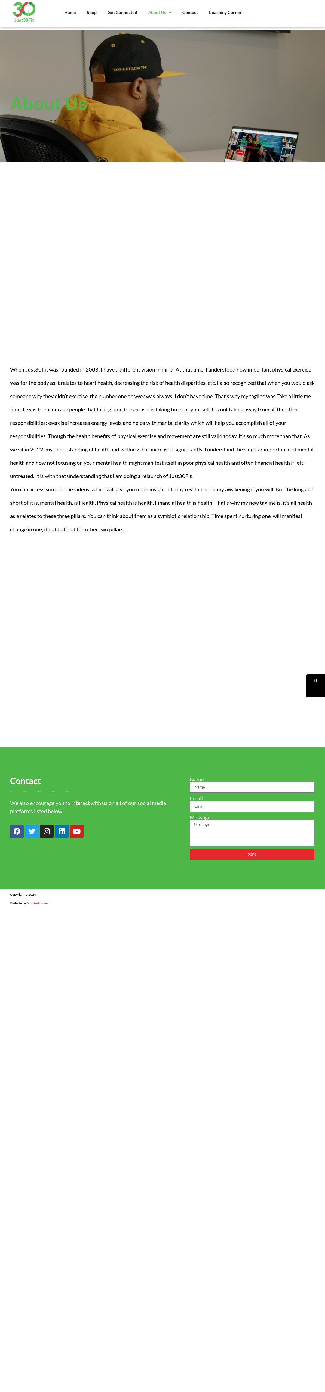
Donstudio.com (37, 903)
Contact (190, 7)
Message (200, 817)
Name (197, 779)
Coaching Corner (225, 7)
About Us (159, 8)
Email (196, 798)
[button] (315, 685)
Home (70, 7)
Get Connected (122, 7)
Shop (92, 7)
